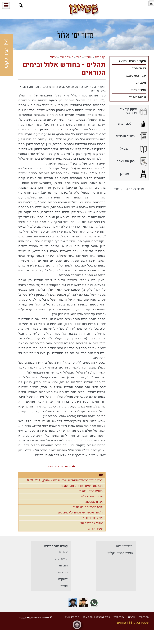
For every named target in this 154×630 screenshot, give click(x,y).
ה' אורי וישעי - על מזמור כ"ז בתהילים (80, 512)
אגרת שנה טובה (93, 502)
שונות (64, 586)
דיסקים (63, 579)
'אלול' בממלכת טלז (91, 523)
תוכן (78, 57)
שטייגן (88, 57)
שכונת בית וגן (137, 97)
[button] (21, 5)
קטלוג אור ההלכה (56, 546)
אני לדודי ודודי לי (92, 518)
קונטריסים (61, 558)
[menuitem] (129, 61)
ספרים (63, 551)
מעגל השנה (66, 57)
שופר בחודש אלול (92, 496)
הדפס (68, 466)
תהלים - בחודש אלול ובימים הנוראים (64, 69)
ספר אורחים (138, 90)
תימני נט (141, 82)
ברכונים (63, 572)
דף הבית (100, 57)
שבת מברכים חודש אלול (88, 507)
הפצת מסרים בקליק (120, 553)
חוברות (63, 565)
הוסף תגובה (54, 466)
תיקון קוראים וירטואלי (132, 61)
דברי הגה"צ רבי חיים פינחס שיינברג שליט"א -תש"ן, (64, 480)
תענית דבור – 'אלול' (91, 491)
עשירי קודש (95, 528)
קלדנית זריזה (124, 546)
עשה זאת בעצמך (135, 75)
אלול (53, 57)
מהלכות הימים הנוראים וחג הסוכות (82, 486)
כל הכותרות (139, 68)
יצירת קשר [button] (6, 55)
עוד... (99, 475)
